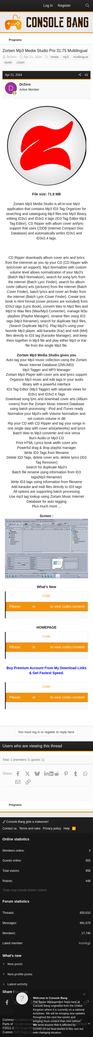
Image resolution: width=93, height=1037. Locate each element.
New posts (14, 964)
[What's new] (78, 5)
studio (8, 62)
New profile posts (19, 974)
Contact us (9, 828)
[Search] (87, 5)
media (55, 57)
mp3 (66, 57)
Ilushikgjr (85, 943)
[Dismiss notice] (84, 994)
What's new (11, 956)
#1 (86, 75)
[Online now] (14, 93)
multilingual (80, 57)
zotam (21, 62)
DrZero (12, 57)
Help (66, 828)
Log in (27, 606)
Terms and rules (29, 828)
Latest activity (17, 984)
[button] (6, 5)
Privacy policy (52, 828)
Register (43, 606)
